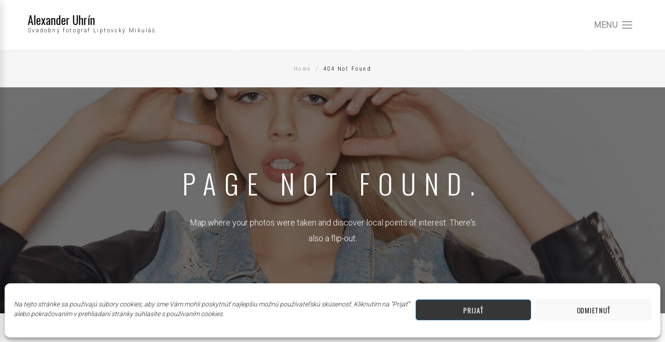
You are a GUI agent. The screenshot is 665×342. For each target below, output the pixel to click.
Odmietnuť (593, 310)
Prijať (473, 310)
